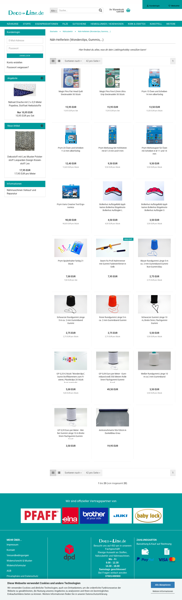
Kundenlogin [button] (153, 6)
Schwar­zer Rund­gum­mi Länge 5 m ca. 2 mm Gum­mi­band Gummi (71, 320)
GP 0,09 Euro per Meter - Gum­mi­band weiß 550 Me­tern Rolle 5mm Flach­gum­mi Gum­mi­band (112, 378)
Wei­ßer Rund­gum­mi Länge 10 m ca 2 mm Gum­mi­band (154, 375)
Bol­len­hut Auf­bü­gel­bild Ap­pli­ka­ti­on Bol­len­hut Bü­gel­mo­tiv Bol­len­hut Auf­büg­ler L (112, 207)
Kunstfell (156, 24)
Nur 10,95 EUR (25, 112)
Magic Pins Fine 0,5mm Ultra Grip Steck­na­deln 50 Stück (113, 93)
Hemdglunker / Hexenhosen (107, 24)
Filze (65, 24)
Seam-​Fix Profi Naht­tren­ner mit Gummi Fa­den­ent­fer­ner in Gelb (112, 264)
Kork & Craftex (136, 24)
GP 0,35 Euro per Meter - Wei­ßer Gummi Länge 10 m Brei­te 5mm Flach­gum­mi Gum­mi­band (70, 434)
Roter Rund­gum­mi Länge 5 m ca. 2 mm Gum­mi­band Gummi (112, 318)
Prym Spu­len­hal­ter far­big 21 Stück (71, 262)
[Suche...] (53, 10)
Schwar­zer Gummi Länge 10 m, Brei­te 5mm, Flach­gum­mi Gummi (154, 320)
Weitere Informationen (163, 591)
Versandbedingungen (18, 555)
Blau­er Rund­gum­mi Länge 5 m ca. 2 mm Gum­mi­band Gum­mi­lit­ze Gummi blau (154, 264)
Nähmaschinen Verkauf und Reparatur (21, 192)
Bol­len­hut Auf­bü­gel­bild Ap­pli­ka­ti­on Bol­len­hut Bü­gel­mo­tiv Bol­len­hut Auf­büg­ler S (154, 207)
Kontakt (11, 550)
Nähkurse (13, 24)
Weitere (170, 24)
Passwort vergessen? (18, 67)
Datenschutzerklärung (96, 594)
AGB (9, 570)
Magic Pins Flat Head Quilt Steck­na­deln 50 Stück (71, 93)
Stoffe (27, 24)
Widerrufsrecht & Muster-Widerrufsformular (19, 563)
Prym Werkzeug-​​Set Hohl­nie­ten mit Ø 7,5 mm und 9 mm (112, 149)
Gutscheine (79, 24)
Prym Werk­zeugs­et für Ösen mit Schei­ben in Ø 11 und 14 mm (154, 151)
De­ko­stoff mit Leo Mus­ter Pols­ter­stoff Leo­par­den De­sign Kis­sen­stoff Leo (25, 160)
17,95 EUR (24, 170)
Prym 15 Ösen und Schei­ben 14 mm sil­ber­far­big (154, 93)
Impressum (12, 544)
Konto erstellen (14, 62)
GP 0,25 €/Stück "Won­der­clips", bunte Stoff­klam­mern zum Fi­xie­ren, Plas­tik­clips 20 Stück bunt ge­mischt (71, 378)
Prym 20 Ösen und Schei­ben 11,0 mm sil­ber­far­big (71, 149)
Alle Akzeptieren (163, 585)
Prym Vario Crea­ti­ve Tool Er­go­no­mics (71, 205)
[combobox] (73, 61)
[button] (53, 61)
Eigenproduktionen (46, 24)
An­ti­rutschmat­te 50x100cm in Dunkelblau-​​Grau (112, 431)
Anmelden (25, 56)
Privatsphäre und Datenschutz (22, 576)
